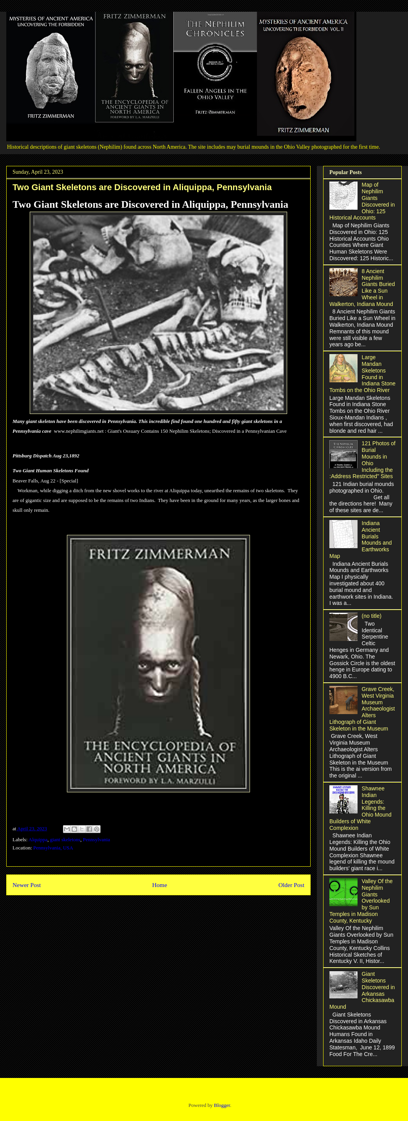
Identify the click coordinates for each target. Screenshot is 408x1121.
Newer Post (27, 885)
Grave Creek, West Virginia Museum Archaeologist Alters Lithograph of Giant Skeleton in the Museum (362, 709)
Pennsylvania (96, 839)
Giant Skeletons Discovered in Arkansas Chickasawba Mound (362, 990)
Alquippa (38, 839)
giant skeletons (65, 839)
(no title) (372, 616)
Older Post (291, 885)
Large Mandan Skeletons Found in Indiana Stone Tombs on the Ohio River (362, 373)
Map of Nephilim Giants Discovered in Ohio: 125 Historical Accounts (362, 201)
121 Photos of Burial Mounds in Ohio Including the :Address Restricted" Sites (362, 459)
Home (159, 885)
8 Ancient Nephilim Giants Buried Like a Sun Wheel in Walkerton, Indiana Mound (362, 287)
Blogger (222, 1105)
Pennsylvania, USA (53, 848)
